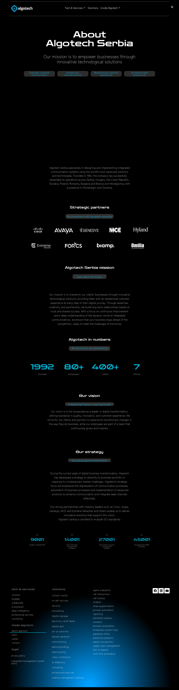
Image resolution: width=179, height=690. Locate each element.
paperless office (101, 633)
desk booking (59, 652)
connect (16, 594)
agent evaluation (102, 590)
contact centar (60, 595)
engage (16, 598)
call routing (99, 598)
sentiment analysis (102, 618)
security (56, 605)
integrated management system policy (28, 662)
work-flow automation (104, 653)
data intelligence (20, 610)
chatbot (97, 602)
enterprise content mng (105, 629)
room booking (59, 641)
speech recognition (103, 641)
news (14, 634)
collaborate (17, 602)
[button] (75, 7)
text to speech (100, 649)
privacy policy (18, 655)
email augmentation (103, 606)
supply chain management (106, 645)
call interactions (101, 594)
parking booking (60, 646)
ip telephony (58, 662)
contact (16, 642)
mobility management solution (68, 677)
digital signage (60, 616)
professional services (22, 614)
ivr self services (60, 600)
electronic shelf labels (63, 621)
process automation (103, 610)
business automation (103, 625)
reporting (98, 614)
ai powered (17, 606)
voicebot (97, 622)
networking (58, 610)
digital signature (60, 636)
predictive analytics (103, 637)
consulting (17, 618)
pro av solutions (60, 631)
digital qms (58, 626)
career (15, 638)
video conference (61, 657)
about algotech (20, 630)
